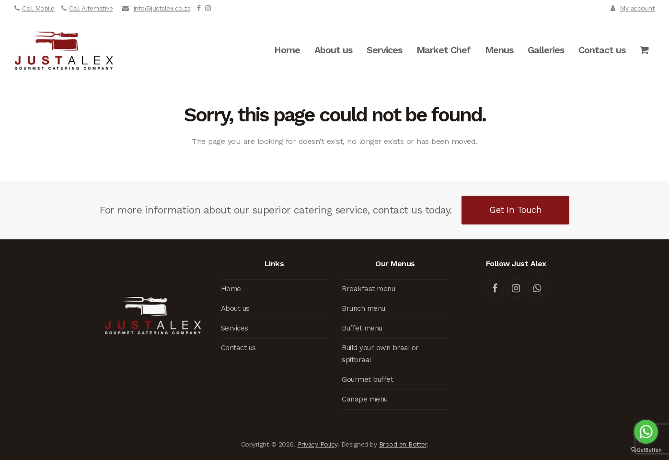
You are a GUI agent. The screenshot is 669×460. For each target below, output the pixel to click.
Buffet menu (362, 328)
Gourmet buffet (367, 379)
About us (235, 308)
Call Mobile (38, 8)
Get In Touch (515, 210)
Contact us (238, 347)
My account (637, 8)
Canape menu (365, 399)
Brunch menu (363, 308)
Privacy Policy (317, 444)
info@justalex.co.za (162, 8)
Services (234, 328)
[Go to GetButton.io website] (646, 450)
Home (231, 288)
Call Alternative (91, 8)
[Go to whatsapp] (646, 432)
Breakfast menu (368, 288)
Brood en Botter (403, 444)
